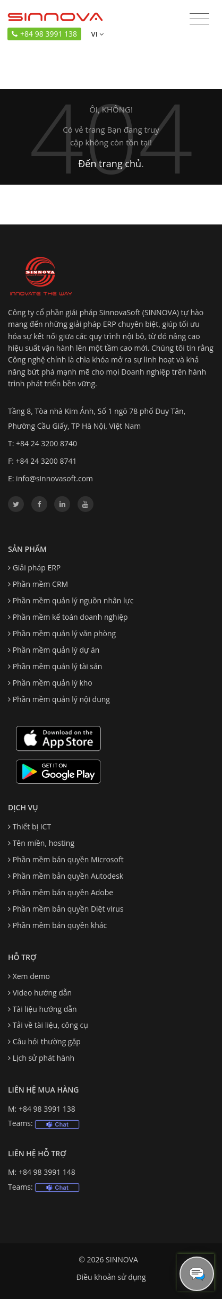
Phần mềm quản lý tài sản (58, 666)
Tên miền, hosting (43, 843)
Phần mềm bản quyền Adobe (63, 892)
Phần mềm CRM (40, 584)
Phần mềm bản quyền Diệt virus (68, 909)
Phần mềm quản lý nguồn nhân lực (73, 600)
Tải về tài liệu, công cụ (50, 1025)
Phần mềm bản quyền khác (60, 925)
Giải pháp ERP (37, 567)
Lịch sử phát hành (43, 1058)
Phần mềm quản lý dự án (56, 650)
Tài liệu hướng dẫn (45, 1009)
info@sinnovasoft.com (54, 478)
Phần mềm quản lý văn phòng (64, 633)
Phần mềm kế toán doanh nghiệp (70, 617)
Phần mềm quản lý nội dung (61, 699)
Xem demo (31, 976)
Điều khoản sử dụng (111, 1277)
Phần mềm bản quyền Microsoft (68, 859)
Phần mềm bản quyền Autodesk (68, 876)
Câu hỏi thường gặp (47, 1041)
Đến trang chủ (109, 163)
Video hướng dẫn (42, 993)
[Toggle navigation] (199, 19)
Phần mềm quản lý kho (52, 683)
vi (96, 34)
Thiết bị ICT (32, 826)
